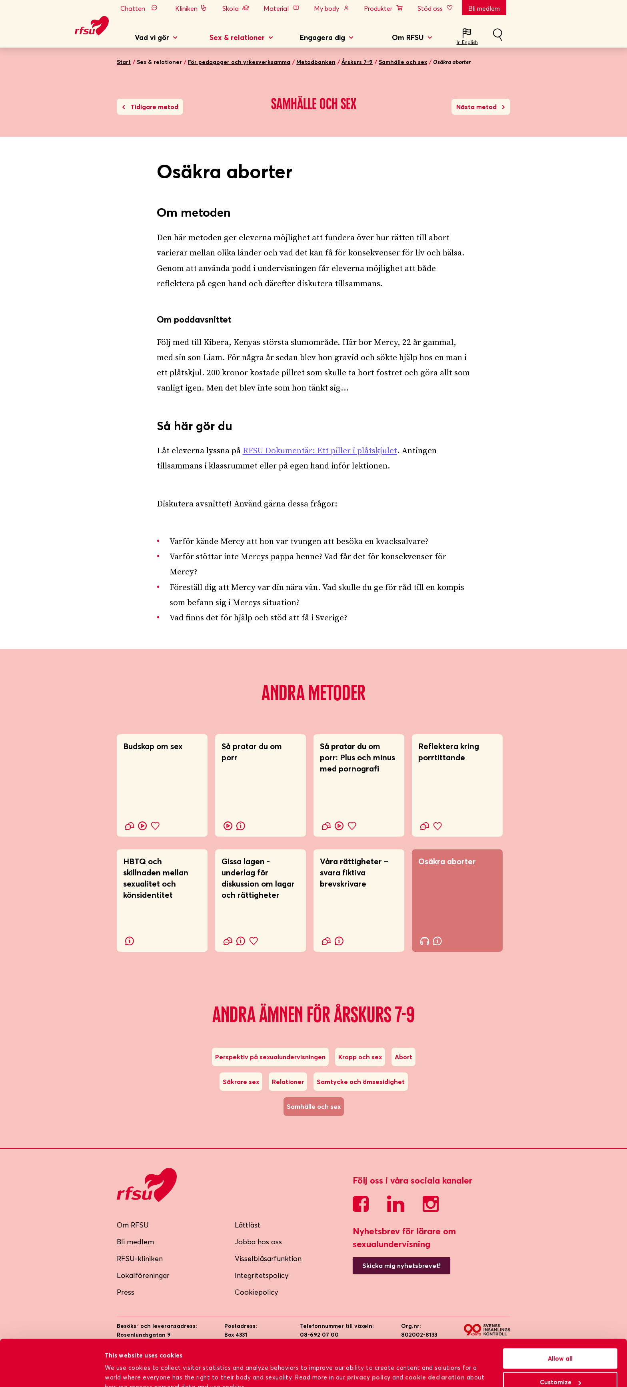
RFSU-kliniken (140, 1258)
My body (332, 8)
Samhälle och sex (403, 62)
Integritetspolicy (262, 1275)
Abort (403, 1057)
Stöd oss (435, 8)
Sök (497, 38)
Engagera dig (322, 37)
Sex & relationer (237, 37)
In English (467, 42)
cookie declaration (435, 1339)
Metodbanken (315, 62)
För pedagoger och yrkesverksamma (239, 62)
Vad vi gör (152, 37)
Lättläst (247, 1225)
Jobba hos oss (258, 1241)
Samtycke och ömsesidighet (361, 1082)
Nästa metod (480, 107)
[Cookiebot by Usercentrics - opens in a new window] (52, 1371)
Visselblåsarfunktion (268, 1258)
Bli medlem (484, 8)
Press (125, 1292)
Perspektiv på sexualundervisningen (270, 1057)
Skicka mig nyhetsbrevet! (401, 1265)
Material (282, 8)
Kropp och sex (360, 1057)
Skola (236, 8)
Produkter (383, 8)
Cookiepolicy (256, 1292)
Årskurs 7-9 (357, 62)
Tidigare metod (150, 107)
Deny (560, 1367)
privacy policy (369, 1339)
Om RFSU (408, 37)
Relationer (288, 1082)
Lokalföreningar (143, 1275)
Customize (560, 1343)
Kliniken (191, 8)
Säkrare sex (241, 1082)
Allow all (560, 1320)
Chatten (140, 8)
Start (124, 62)
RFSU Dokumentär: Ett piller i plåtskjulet (320, 451)
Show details (124, 1371)
